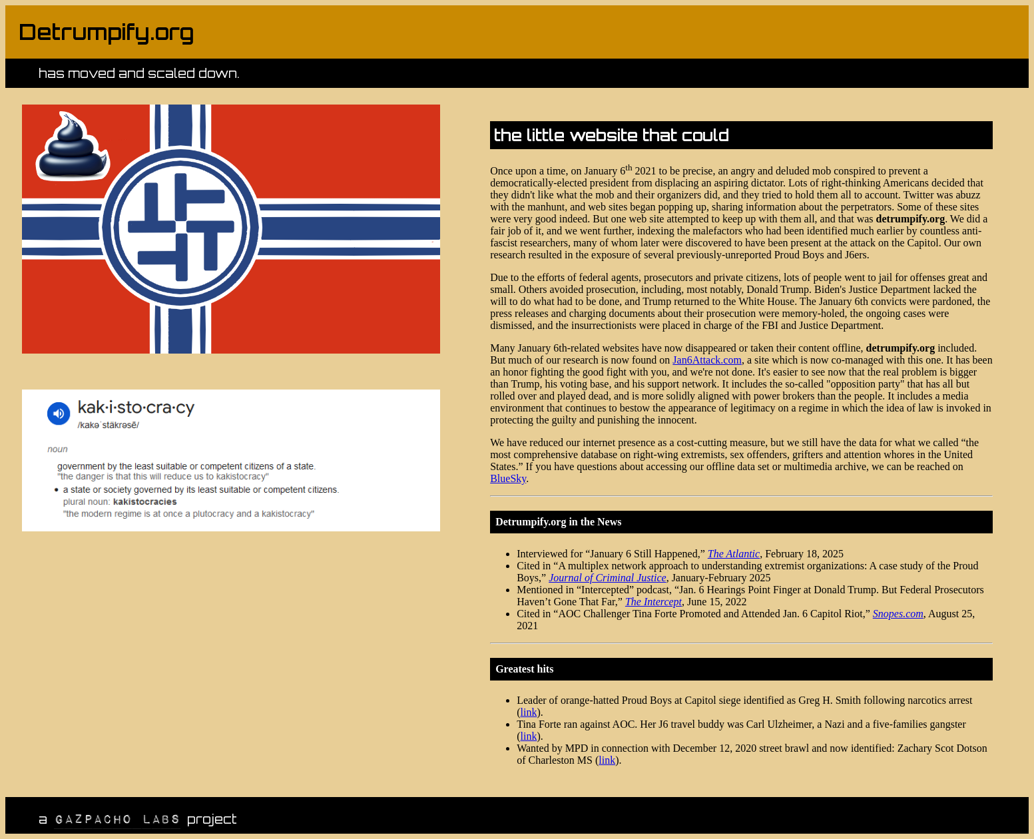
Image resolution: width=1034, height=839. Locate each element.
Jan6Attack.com (707, 360)
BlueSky (508, 478)
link (529, 712)
